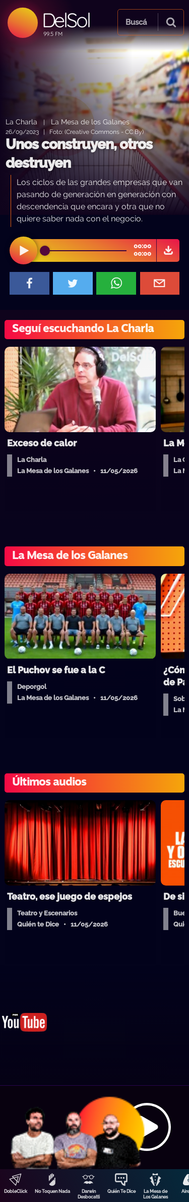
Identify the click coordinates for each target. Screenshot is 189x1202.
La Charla (21, 121)
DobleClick (15, 1191)
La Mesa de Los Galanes (155, 1194)
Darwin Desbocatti (89, 1194)
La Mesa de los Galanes (90, 121)
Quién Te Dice (121, 1191)
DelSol (66, 20)
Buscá (136, 22)
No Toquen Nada (52, 1191)
